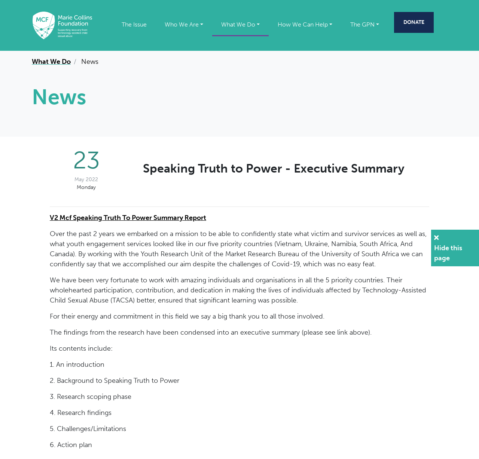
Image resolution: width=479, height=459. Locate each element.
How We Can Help (303, 24)
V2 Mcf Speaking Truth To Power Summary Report (128, 218)
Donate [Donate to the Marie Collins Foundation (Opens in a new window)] (413, 22)
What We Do (238, 24)
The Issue (134, 24)
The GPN (362, 24)
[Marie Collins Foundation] (62, 25)
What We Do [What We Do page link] (51, 62)
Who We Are (182, 24)
